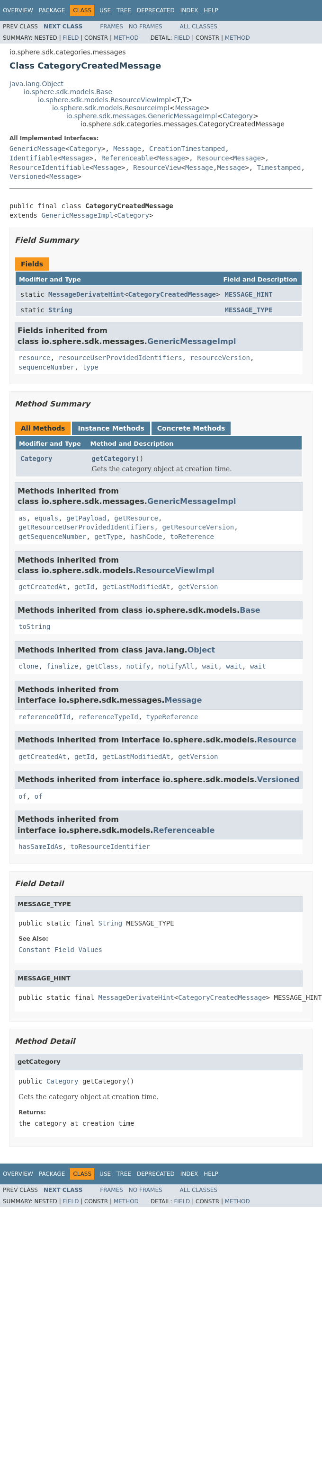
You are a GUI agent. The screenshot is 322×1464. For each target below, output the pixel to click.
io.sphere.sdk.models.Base (68, 92)
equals (47, 518)
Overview (18, 10)
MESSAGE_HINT (248, 294)
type (90, 367)
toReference (192, 536)
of (22, 796)
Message (189, 108)
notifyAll (176, 666)
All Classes (198, 26)
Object (201, 649)
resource (34, 358)
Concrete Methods (191, 428)
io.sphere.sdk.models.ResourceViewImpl (104, 100)
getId (84, 587)
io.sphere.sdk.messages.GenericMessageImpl (141, 116)
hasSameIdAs (40, 846)
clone (28, 666)
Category (238, 116)
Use (105, 10)
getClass (102, 666)
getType (108, 536)
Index (189, 10)
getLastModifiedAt (136, 587)
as (22, 518)
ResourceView (157, 167)
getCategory (114, 458)
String (60, 310)
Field (71, 38)
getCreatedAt (42, 587)
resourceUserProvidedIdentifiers (120, 358)
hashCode (146, 536)
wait (210, 666)
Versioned (27, 176)
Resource (213, 158)
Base (250, 610)
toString (34, 626)
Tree (123, 10)
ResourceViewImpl (175, 570)
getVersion (198, 587)
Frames (111, 26)
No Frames (145, 26)
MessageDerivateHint (86, 294)
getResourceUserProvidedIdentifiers (86, 527)
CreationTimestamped (187, 148)
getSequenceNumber (52, 536)
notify (138, 666)
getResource (136, 518)
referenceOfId (44, 717)
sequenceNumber (46, 367)
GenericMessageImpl (77, 215)
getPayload (86, 518)
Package (52, 10)
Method (126, 38)
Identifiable (33, 158)
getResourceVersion (198, 527)
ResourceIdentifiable (49, 167)
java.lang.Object (36, 84)
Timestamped (279, 167)
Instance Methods (111, 428)
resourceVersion (220, 358)
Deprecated (156, 10)
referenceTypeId (108, 717)
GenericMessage (37, 148)
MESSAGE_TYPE (248, 310)
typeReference (172, 717)
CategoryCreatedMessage (172, 294)
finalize (62, 666)
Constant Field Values (60, 949)
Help (211, 10)
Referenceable (127, 158)
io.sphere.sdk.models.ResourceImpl (111, 108)
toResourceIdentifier (111, 846)
